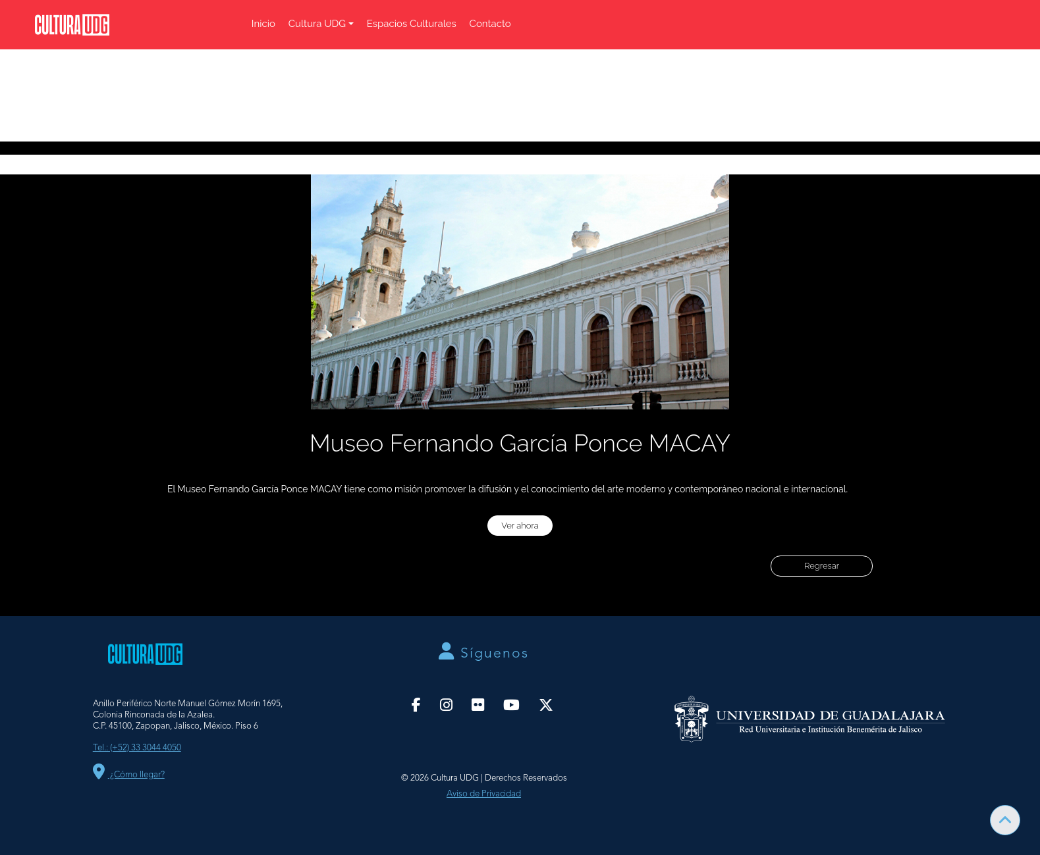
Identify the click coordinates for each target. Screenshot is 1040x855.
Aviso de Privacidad (484, 794)
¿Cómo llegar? (129, 775)
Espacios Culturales (411, 24)
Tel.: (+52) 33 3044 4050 (137, 748)
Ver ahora (520, 526)
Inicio (263, 24)
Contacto (490, 24)
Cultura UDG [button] (317, 24)
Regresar (821, 566)
